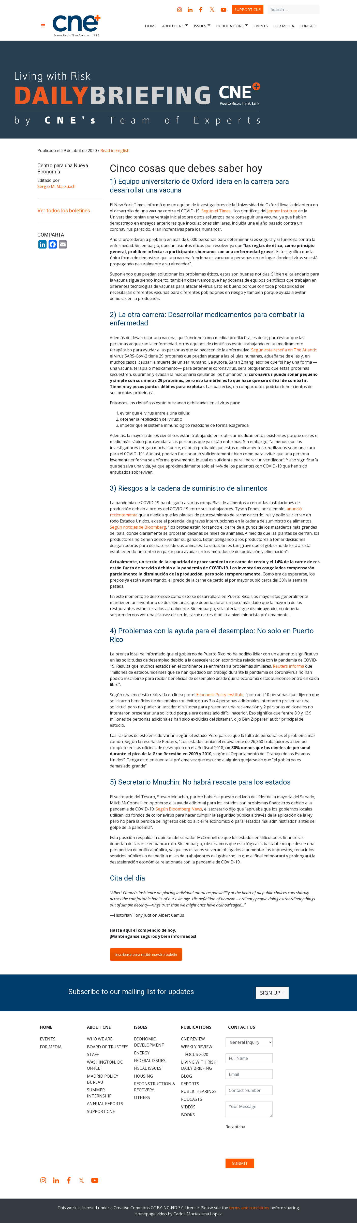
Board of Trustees (107, 1047)
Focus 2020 (196, 1054)
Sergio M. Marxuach (56, 186)
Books (188, 1115)
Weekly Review (196, 1047)
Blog (186, 1076)
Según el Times (216, 211)
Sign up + (272, 992)
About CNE (175, 26)
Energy (142, 1053)
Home (151, 25)
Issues (202, 26)
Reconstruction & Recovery (154, 1087)
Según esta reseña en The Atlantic (284, 350)
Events (261, 25)
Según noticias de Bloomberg (138, 527)
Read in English (114, 150)
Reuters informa (288, 666)
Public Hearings (199, 1091)
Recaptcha (235, 1127)
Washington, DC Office (105, 1065)
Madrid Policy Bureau (102, 1079)
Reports (190, 1084)
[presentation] (264, 1142)
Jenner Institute (282, 211)
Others (142, 1097)
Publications (232, 26)
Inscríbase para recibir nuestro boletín (146, 954)
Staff (93, 1054)
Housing (143, 1076)
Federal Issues (150, 1060)
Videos (188, 1107)
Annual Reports (105, 1103)
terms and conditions (249, 1208)
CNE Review (193, 1039)
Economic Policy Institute (220, 694)
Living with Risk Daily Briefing (198, 1065)
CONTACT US (241, 1027)
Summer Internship (99, 1093)
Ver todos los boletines (63, 211)
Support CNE (247, 9)
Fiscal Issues (147, 1068)
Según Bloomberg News (179, 809)
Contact (308, 25)
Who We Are (99, 1039)
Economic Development (149, 1042)
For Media (283, 25)
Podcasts (191, 1099)
